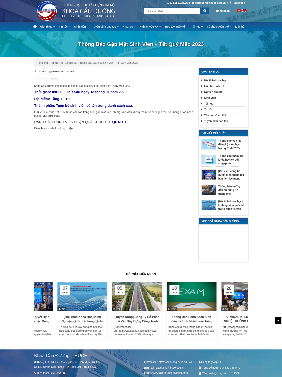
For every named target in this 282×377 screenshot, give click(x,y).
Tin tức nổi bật (69, 62)
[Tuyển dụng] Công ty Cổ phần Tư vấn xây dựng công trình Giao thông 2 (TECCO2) (168, 321)
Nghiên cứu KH (150, 26)
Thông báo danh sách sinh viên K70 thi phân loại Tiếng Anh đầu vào (223, 321)
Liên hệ (239, 26)
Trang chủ (42, 62)
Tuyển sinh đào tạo (105, 26)
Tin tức (64, 26)
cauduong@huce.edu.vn (209, 2)
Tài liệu (197, 26)
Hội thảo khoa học (215, 80)
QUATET (119, 122)
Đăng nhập (223, 10)
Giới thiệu (47, 26)
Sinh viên (81, 26)
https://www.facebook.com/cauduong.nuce (167, 373)
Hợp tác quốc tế (176, 26)
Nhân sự (129, 26)
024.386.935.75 (177, 2)
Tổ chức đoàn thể (219, 26)
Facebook (237, 2)
